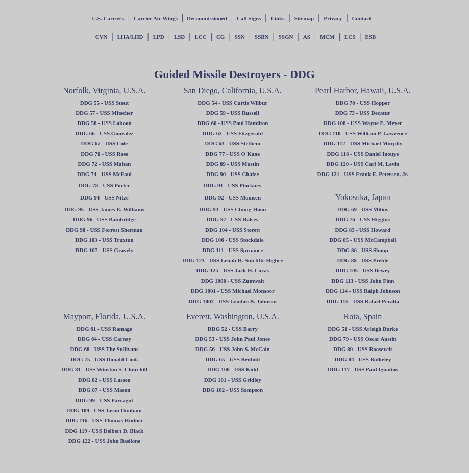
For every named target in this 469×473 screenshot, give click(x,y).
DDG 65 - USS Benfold (232, 359)
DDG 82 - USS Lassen (104, 380)
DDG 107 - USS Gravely (105, 250)
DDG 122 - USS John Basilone (104, 441)
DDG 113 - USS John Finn (362, 281)
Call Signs (249, 18)
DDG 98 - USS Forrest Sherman (104, 230)
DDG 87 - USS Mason (104, 390)
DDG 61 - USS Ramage (104, 329)
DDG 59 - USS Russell (232, 113)
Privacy (333, 18)
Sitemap (304, 18)
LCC (200, 37)
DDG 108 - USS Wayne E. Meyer (363, 123)
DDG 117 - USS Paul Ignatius (363, 369)
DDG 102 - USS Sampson (232, 390)
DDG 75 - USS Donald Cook (104, 359)
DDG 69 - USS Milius (362, 209)
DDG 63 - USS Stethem (232, 143)
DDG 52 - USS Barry (233, 329)
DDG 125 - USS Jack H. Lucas (232, 270)
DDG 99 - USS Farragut (104, 400)
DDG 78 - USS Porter (104, 185)
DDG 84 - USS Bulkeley (362, 359)
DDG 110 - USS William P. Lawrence (362, 133)
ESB (370, 37)
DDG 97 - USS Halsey (233, 219)
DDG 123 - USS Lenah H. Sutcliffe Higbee (232, 260)
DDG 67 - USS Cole (104, 143)
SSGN (286, 37)
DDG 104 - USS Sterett (232, 230)
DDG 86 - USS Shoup (362, 250)
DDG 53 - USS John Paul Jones (232, 339)
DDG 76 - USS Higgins (363, 219)
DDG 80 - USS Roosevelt (362, 349)
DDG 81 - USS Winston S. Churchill (104, 369)
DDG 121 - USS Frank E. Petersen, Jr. (363, 174)
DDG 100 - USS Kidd (232, 369)
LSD (179, 37)
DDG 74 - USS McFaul (104, 174)
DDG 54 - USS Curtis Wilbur (232, 102)
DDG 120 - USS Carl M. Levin (363, 164)
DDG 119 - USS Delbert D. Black (104, 431)
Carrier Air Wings (156, 18)
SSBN (262, 37)
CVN (101, 37)
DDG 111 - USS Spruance (232, 250)
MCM (327, 37)
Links (278, 18)
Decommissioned (206, 18)
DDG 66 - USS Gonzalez (105, 133)
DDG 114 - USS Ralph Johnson (363, 291)
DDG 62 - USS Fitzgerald (232, 133)
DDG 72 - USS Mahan (104, 164)
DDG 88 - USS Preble (363, 260)
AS (306, 37)
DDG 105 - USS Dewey (362, 270)
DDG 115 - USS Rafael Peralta (363, 301)
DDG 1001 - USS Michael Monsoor (233, 291)
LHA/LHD (130, 37)
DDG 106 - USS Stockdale (233, 240)
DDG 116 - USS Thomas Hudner (104, 420)
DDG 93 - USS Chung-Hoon (232, 209)
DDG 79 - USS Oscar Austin (363, 339)
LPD (158, 37)
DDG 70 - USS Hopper (363, 102)
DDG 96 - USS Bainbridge (104, 219)
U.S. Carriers (108, 18)
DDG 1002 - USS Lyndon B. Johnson (233, 301)
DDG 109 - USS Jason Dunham (104, 410)
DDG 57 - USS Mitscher (104, 113)
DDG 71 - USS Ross (104, 154)
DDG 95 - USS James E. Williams (104, 209)
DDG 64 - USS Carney (104, 339)
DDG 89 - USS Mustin (232, 164)
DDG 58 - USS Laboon (104, 123)
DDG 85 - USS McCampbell (362, 240)
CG (220, 37)
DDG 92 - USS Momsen (232, 197)
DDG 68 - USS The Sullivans (104, 349)
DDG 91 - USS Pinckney (233, 185)
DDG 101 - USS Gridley (232, 380)
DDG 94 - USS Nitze (104, 197)
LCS (349, 37)
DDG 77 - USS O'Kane (232, 154)
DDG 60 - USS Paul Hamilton (232, 123)
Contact (361, 18)
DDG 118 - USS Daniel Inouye (363, 154)
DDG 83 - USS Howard (362, 230)
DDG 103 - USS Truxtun (104, 240)
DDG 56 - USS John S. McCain (232, 349)
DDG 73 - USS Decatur (362, 113)
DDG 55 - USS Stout (104, 102)
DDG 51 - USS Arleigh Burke (363, 329)
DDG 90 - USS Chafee (232, 174)
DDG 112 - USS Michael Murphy (362, 143)
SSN (240, 37)
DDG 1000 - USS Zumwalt (232, 281)
